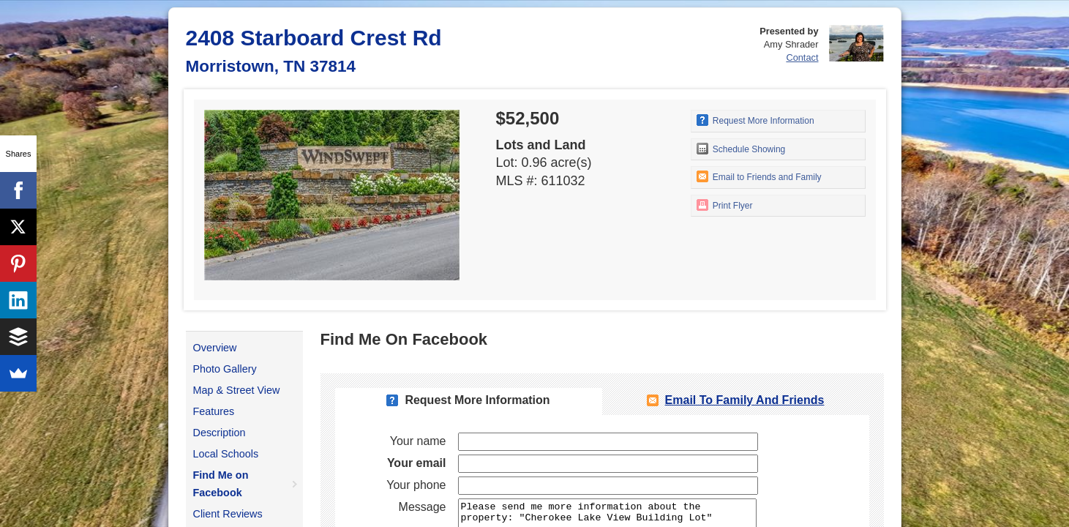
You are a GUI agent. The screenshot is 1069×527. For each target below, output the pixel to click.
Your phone (416, 485)
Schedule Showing (741, 148)
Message (422, 507)
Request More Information (755, 120)
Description (219, 432)
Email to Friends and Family (759, 176)
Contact (802, 57)
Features (214, 411)
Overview (215, 348)
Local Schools (226, 454)
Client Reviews (228, 514)
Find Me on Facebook (221, 483)
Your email (416, 463)
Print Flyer (725, 205)
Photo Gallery (225, 369)
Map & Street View (236, 390)
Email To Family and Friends (745, 400)
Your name (418, 441)
